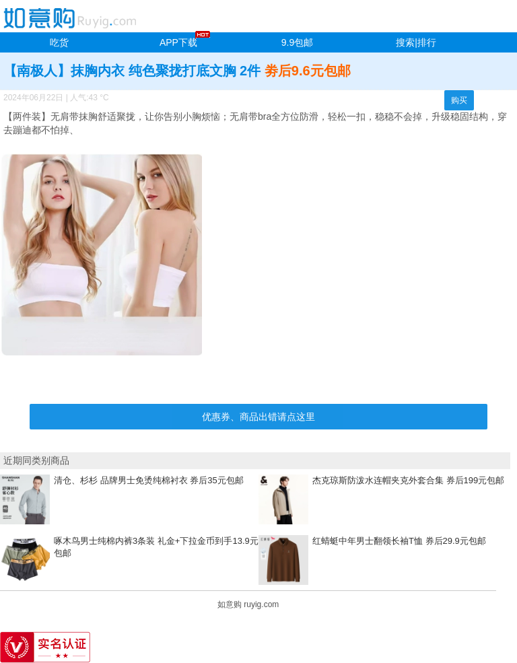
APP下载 (178, 42)
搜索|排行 (416, 42)
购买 (459, 100)
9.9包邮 (297, 42)
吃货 (59, 42)
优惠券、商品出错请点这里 (258, 416)
